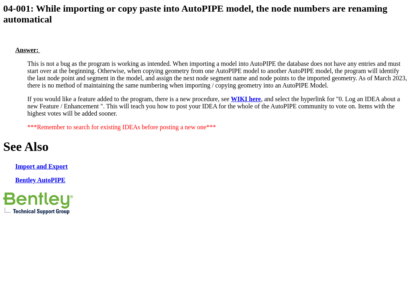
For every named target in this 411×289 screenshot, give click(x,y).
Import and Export (41, 166)
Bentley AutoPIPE (40, 180)
